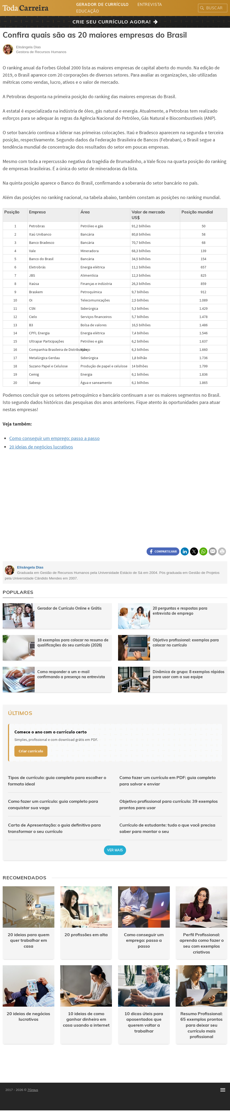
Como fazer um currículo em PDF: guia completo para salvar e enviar (167, 781)
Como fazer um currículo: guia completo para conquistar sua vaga (53, 804)
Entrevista (150, 4)
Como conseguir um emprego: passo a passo (54, 438)
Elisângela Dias (30, 567)
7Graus (32, 1090)
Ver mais (115, 850)
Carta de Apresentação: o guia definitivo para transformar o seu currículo (54, 828)
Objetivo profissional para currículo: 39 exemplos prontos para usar (168, 804)
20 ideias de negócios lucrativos (41, 447)
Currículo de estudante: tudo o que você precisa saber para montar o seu (167, 828)
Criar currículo (31, 751)
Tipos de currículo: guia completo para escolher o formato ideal (57, 781)
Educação (87, 11)
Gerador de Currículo (102, 4)
